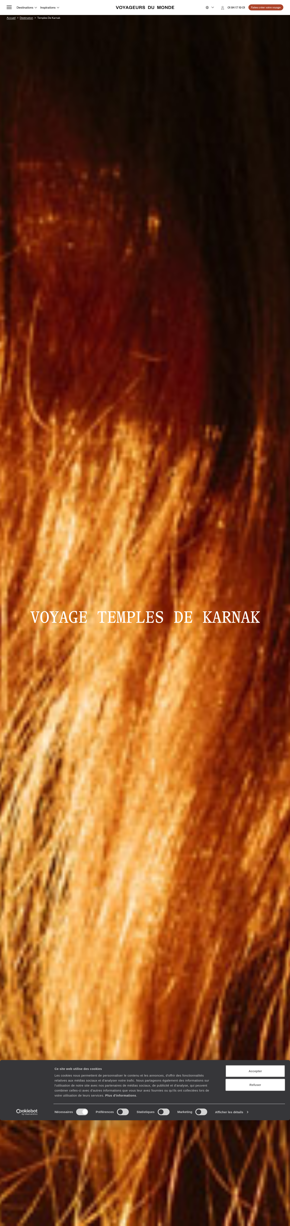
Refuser (255, 1190)
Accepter (255, 1177)
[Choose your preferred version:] (209, 7)
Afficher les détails (229, 1218)
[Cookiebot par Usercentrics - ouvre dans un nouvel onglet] (27, 1218)
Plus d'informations (120, 1201)
